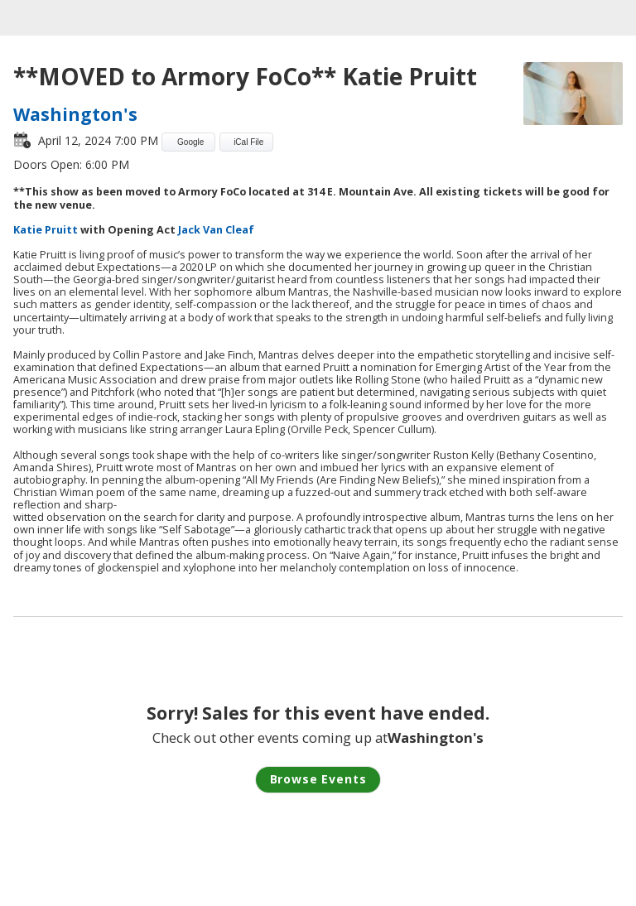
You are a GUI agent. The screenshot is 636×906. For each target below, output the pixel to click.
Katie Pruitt (45, 230)
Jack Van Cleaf (216, 230)
